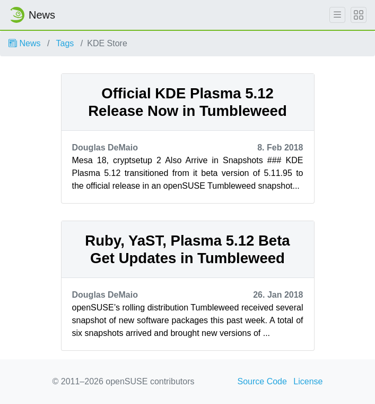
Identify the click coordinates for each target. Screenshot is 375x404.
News (24, 43)
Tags (65, 43)
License (307, 381)
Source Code (262, 381)
